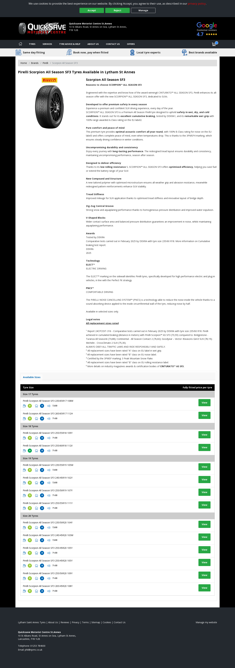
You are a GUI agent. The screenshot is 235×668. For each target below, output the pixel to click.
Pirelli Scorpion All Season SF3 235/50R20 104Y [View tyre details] (47, 522)
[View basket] (213, 44)
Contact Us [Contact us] (113, 44)
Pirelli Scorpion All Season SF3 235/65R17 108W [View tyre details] (48, 400)
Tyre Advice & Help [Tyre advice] (69, 44)
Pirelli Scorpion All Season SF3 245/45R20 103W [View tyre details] (48, 535)
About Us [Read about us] (53, 622)
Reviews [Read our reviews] (65, 622)
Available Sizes (31, 377)
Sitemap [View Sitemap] (95, 622)
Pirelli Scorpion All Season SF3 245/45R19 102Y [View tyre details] (47, 477)
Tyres (32, 44)
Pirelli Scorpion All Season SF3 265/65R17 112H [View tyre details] (48, 413)
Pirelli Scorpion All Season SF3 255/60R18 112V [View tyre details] (47, 445)
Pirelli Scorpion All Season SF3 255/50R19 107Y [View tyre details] (47, 490)
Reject (117, 10)
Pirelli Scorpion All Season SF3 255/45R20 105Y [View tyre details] (47, 547)
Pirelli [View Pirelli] (45, 63)
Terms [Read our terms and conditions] (85, 622)
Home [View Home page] (23, 63)
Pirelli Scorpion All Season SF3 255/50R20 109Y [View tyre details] (47, 573)
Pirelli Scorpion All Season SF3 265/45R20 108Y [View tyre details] (47, 586)
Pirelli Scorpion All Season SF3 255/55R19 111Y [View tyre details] (47, 503)
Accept (92, 10)
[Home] (20, 44)
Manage (143, 10)
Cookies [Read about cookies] (107, 622)
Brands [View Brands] (35, 63)
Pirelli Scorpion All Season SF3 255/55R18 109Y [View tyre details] (47, 432)
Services (47, 44)
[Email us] (33, 649)
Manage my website (206, 622)
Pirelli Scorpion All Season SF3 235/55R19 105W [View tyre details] (48, 465)
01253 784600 (76, 33)
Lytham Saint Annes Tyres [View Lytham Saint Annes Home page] (32, 622)
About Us (93, 44)
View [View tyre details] (204, 402)
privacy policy (197, 3)
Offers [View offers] (131, 44)
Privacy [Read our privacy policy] (75, 622)
